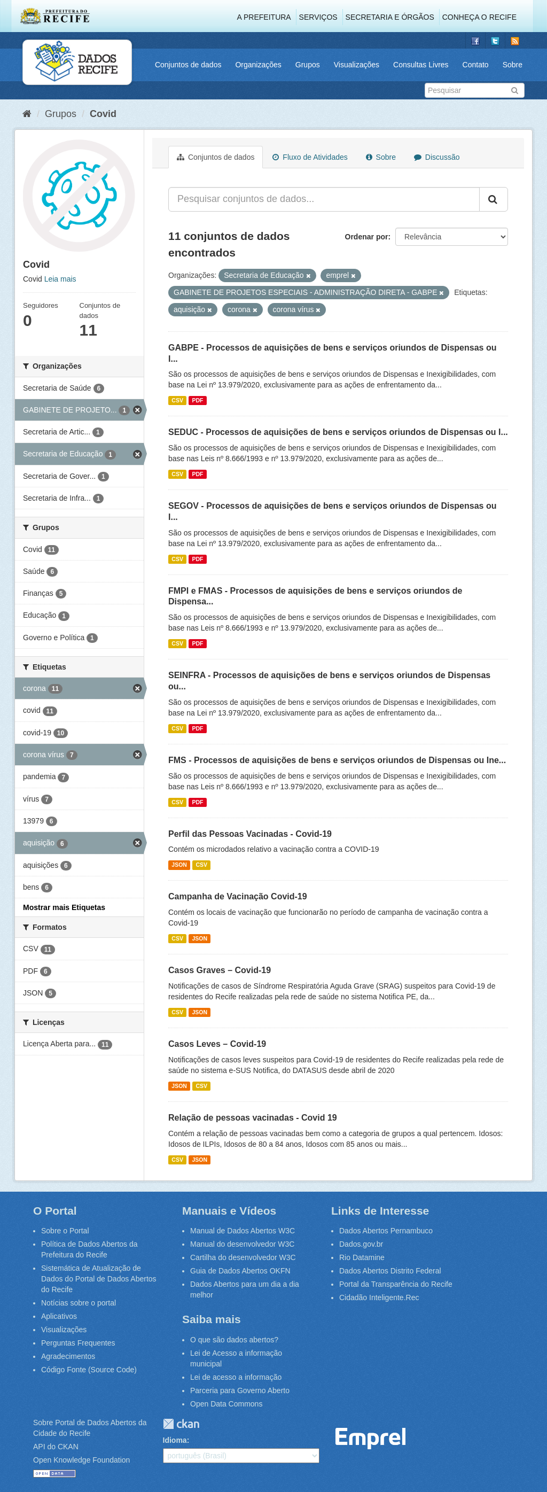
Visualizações (356, 64)
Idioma (175, 1440)
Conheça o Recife (479, 17)
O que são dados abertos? (234, 1339)
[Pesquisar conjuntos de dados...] (324, 199)
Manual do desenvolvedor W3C (242, 1244)
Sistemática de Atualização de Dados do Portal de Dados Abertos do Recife (99, 1279)
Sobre (512, 64)
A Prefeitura (264, 17)
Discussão (436, 157)
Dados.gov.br (361, 1244)
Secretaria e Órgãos (390, 17)
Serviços (318, 17)
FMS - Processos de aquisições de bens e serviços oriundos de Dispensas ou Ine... (337, 760)
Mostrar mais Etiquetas (64, 907)
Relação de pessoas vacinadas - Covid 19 (252, 1117)
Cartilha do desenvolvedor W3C (243, 1257)
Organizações (258, 64)
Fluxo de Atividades (309, 157)
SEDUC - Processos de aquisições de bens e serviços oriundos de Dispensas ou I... (338, 432)
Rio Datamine (362, 1257)
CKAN (181, 1423)
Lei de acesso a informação (236, 1377)
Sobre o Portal (65, 1230)
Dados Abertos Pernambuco (386, 1230)
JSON (179, 864)
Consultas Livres (421, 64)
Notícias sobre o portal (78, 1303)
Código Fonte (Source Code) (89, 1369)
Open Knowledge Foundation (81, 1460)
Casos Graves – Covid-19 (219, 970)
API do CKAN (56, 1446)
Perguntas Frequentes (78, 1343)
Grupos (307, 64)
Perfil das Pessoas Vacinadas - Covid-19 (250, 833)
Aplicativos (59, 1316)
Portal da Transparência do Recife (395, 1284)
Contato (476, 64)
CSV (177, 400)
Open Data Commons (226, 1404)
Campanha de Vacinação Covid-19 (237, 896)
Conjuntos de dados (188, 64)
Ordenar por (366, 236)
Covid (103, 113)
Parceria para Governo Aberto (240, 1390)
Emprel (370, 1439)
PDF (197, 400)
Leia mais (60, 279)
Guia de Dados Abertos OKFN (240, 1270)
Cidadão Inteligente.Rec (379, 1297)
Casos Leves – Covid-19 (217, 1043)
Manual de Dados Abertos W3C (242, 1230)
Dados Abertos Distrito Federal (390, 1270)
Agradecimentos (68, 1356)
